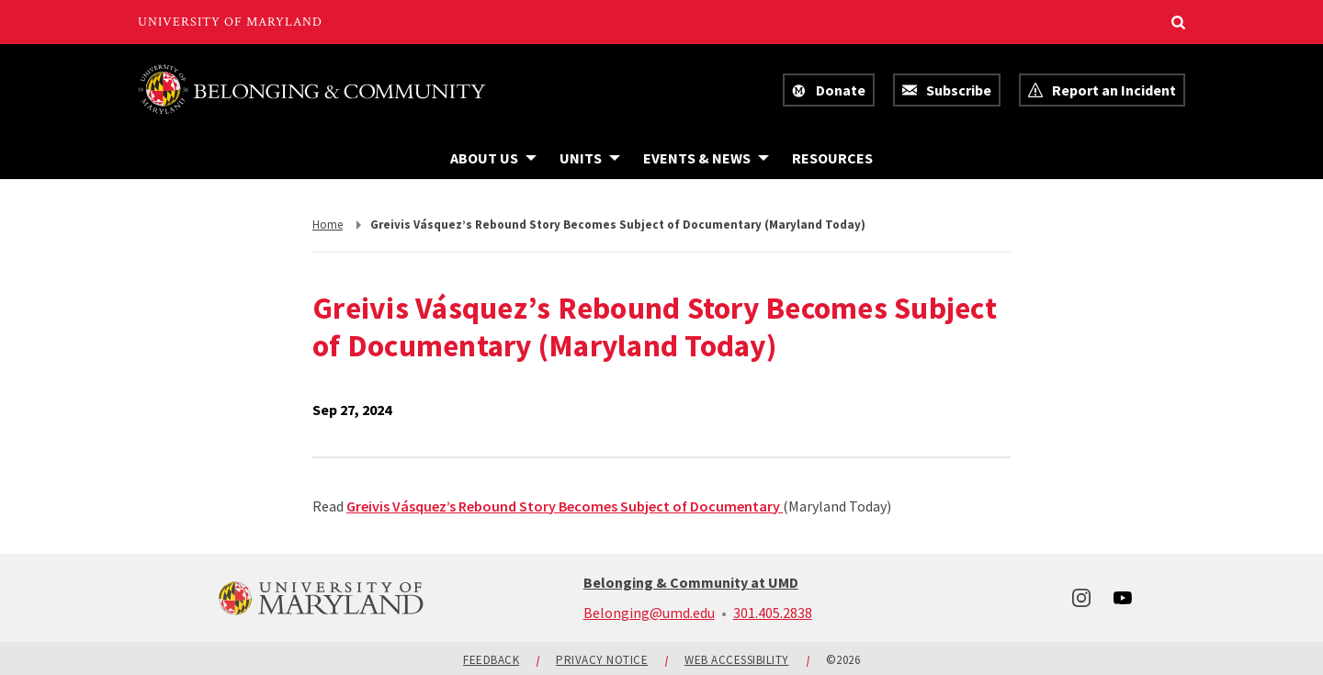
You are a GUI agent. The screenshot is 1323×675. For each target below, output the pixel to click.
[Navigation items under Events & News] (706, 158)
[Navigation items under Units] (590, 158)
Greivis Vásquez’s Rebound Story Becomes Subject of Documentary (564, 506)
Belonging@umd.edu (649, 612)
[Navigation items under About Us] (493, 158)
